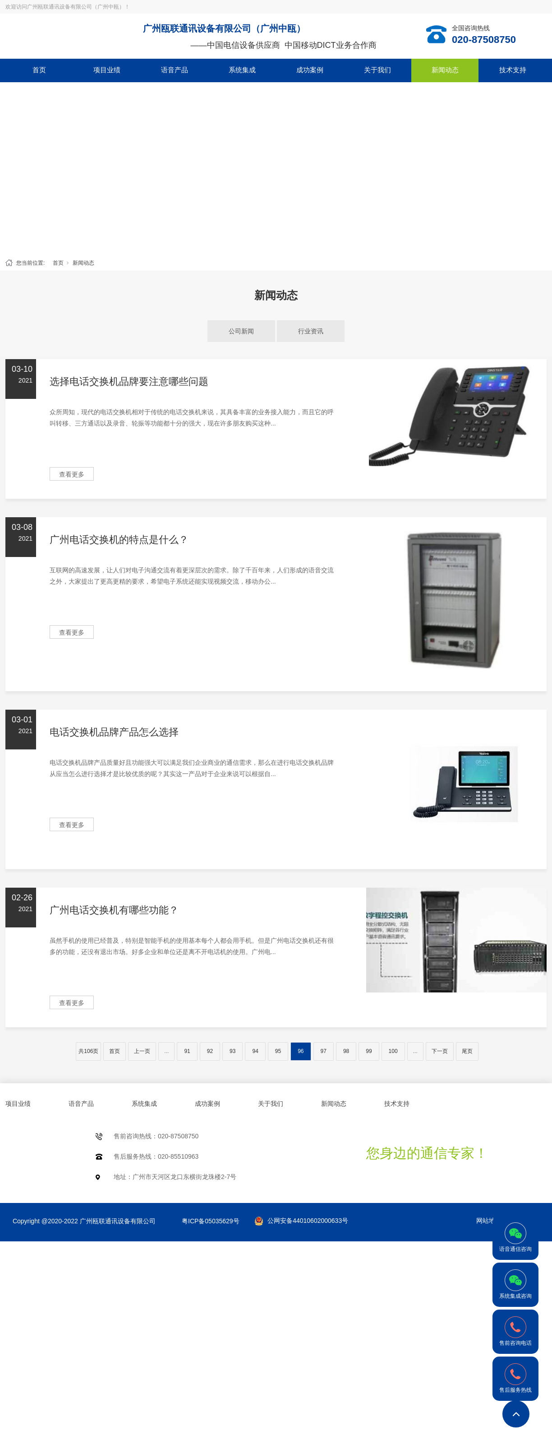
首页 (39, 70)
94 (255, 1051)
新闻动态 (445, 70)
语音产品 (174, 70)
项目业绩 (106, 70)
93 (232, 1051)
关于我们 (377, 70)
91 (187, 1051)
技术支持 (512, 70)
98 (346, 1051)
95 (278, 1051)
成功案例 (309, 70)
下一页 (440, 1051)
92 (210, 1051)
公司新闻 (241, 331)
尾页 (467, 1051)
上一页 (142, 1051)
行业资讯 (310, 331)
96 (301, 1051)
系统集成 (242, 70)
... (166, 1051)
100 (393, 1051)
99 (369, 1051)
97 (324, 1051)
